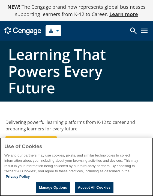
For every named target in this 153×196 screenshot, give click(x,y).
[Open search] (133, 30)
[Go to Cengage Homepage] (22, 30)
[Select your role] (53, 30)
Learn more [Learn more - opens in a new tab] (123, 14)
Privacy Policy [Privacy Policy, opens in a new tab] (18, 176)
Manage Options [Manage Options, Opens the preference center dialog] (53, 187)
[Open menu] (144, 30)
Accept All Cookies (94, 187)
